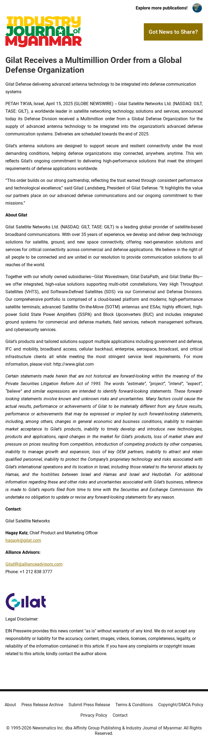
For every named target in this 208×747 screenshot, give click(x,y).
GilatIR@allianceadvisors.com (34, 564)
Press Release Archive (42, 704)
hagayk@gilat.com (23, 540)
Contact (120, 715)
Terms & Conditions (134, 704)
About (10, 704)
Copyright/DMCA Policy (180, 704)
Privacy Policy (93, 715)
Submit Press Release (89, 704)
